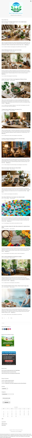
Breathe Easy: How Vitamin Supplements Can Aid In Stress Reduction (15, 383)
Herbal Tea (5, 46)
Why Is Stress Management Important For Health (12, 256)
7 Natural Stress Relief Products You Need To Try (12, 109)
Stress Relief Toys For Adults (18, 223)
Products (10, 135)
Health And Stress (6, 105)
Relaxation (9, 46)
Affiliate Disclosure (4, 423)
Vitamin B (16, 253)
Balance (5, 314)
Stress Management (13, 46)
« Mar (2, 418)
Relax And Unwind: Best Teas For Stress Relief (11, 167)
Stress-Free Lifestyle (23, 46)
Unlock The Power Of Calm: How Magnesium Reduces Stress (14, 79)
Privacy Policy (4, 425)
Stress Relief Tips (18, 46)
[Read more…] (27, 44)
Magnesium (10, 105)
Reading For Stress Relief (10, 164)
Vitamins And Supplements (12, 106)
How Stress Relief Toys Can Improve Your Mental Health (13, 197)
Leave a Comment (12, 51)
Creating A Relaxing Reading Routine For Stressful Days (13, 138)
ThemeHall (19, 431)
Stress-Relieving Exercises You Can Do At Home (11, 49)
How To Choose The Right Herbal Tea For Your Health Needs (14, 21)
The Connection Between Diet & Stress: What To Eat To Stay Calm (15, 285)
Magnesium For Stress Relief (16, 105)
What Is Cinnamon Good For (9, 380)
